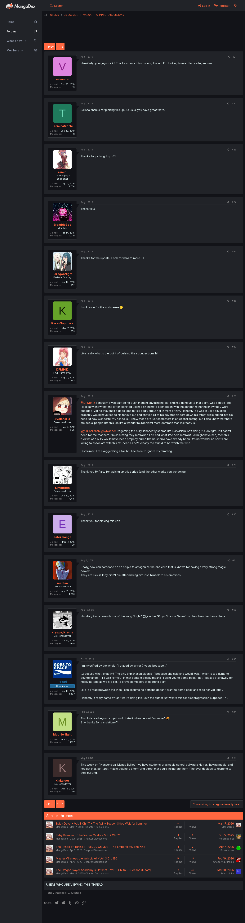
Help (154, 914)
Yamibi (62, 172)
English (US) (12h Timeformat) (64, 914)
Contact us (94, 914)
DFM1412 (62, 369)
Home (10, 21)
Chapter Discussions (97, 827)
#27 (234, 346)
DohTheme (206, 917)
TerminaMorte (62, 126)
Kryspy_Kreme (62, 632)
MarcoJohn (227, 873)
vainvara (62, 79)
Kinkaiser (62, 780)
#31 (234, 560)
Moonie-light (62, 734)
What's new (15, 40)
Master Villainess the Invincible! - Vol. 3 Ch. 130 (86, 858)
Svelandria (62, 419)
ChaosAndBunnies (223, 861)
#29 (234, 465)
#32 (234, 609)
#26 (234, 300)
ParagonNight (62, 274)
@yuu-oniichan (90, 431)
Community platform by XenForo (211, 914)
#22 (234, 103)
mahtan (62, 583)
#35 (234, 758)
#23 (234, 149)
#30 (234, 514)
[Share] (228, 57)
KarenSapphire (62, 323)
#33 (234, 659)
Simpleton (62, 488)
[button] (25, 41)
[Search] (56, 5)
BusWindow (227, 850)
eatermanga (62, 537)
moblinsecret (226, 838)
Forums (11, 31)
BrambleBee (62, 224)
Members (13, 50)
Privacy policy (138, 914)
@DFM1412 (88, 403)
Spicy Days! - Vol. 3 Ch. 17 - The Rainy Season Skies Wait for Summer (101, 823)
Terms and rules (115, 914)
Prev (51, 46)
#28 (234, 396)
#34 (234, 711)
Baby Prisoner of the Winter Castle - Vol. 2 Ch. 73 (88, 835)
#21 (234, 56)
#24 (234, 202)
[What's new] (235, 5)
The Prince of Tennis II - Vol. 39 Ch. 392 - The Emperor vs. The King (100, 847)
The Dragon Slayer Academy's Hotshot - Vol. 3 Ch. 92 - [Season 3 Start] (103, 870)
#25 (234, 251)
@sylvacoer (108, 431)
